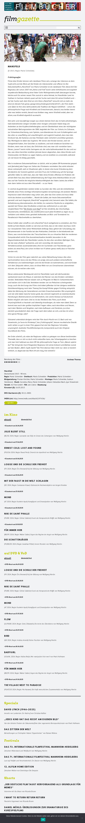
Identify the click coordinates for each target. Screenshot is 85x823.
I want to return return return (24, 798)
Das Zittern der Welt (17, 729)
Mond (7, 497)
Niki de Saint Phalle (17, 514)
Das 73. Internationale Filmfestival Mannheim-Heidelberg (41, 747)
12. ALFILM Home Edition (19, 767)
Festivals (11, 740)
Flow (7, 620)
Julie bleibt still (14, 432)
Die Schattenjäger (16, 540)
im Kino (10, 414)
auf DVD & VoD (15, 553)
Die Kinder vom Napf (32, 209)
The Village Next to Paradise (22, 685)
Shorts (9, 778)
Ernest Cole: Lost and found (22, 448)
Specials (11, 703)
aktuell (7, 420)
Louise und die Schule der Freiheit (25, 465)
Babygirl (10, 652)
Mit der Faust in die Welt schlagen (26, 481)
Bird (7, 636)
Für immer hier (13, 530)
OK (43, 819)
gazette (21, 18)
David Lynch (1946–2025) (19, 710)
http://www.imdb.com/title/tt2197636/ (29, 398)
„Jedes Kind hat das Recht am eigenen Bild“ (31, 719)
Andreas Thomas (74, 359)
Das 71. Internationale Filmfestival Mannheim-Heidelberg (41, 757)
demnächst (26, 420)
